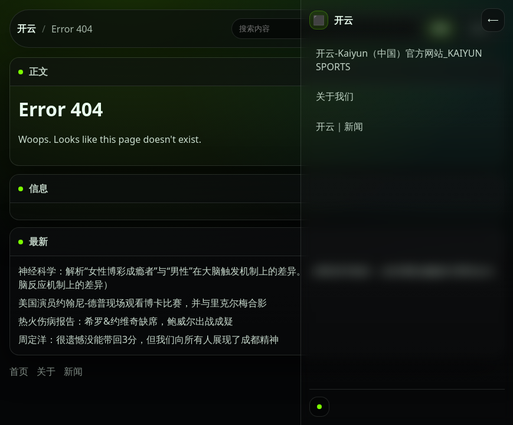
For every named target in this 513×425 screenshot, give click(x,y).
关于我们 (335, 96)
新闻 (73, 371)
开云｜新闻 (339, 126)
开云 (26, 28)
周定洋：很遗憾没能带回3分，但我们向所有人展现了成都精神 (148, 339)
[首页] (331, 20)
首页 (18, 371)
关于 (46, 371)
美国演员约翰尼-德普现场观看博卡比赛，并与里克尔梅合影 (142, 302)
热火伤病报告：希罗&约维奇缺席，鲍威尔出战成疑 (125, 321)
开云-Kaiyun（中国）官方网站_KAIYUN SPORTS (399, 60)
